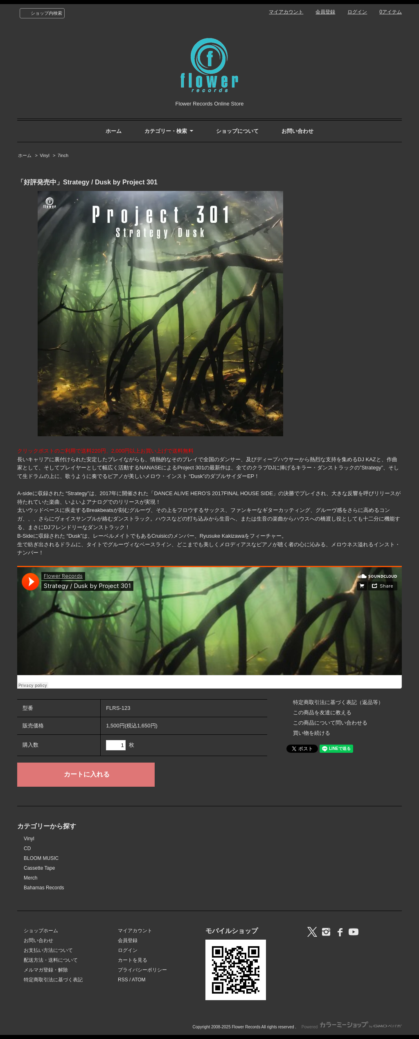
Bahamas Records (44, 888)
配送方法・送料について (51, 960)
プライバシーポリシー (142, 970)
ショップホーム (41, 931)
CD (27, 848)
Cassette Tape (39, 868)
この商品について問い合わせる (330, 723)
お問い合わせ (297, 131)
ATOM (139, 980)
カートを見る (132, 960)
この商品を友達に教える (322, 712)
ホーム (114, 131)
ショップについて (237, 131)
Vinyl (45, 155)
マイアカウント (286, 12)
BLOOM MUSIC (41, 858)
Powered (352, 1027)
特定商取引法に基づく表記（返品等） (338, 702)
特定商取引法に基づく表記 (53, 980)
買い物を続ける (311, 733)
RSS (123, 980)
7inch (63, 155)
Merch (30, 878)
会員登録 (325, 12)
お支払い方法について (48, 950)
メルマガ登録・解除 (46, 970)
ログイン (357, 12)
